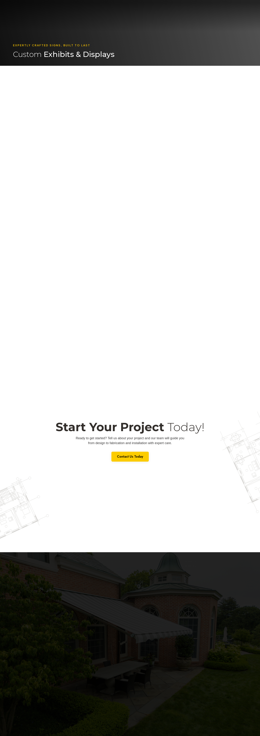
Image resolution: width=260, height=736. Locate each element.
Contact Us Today (130, 456)
